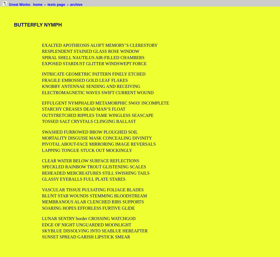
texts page (57, 4)
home (38, 4)
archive (76, 4)
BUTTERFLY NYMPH (38, 25)
